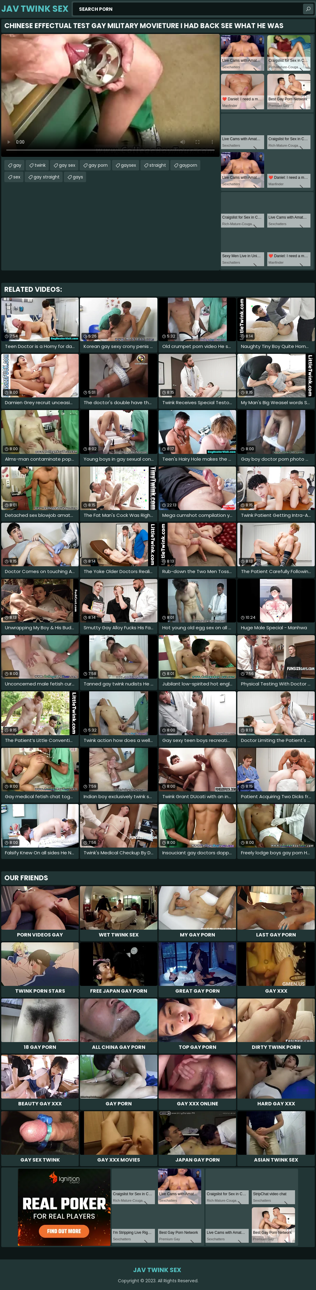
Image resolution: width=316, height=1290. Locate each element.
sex (16, 177)
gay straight (47, 177)
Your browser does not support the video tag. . (110, 95)
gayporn (188, 165)
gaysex (128, 165)
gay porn (98, 165)
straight (157, 165)
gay (17, 165)
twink (40, 165)
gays (78, 177)
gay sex (67, 165)
